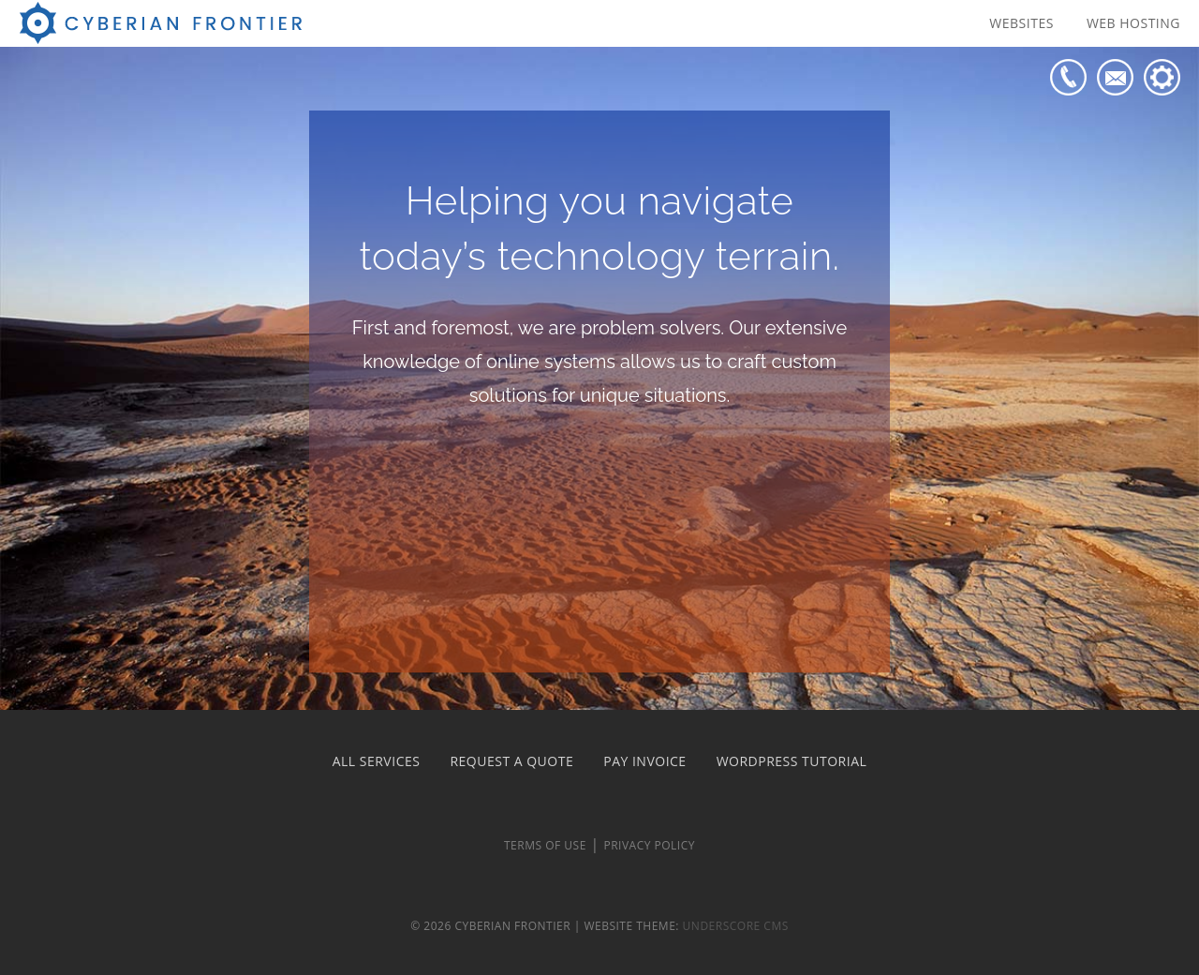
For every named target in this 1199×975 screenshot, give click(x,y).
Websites (1021, 23)
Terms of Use (545, 845)
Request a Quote (511, 761)
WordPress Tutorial (792, 761)
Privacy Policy (649, 845)
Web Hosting (1133, 23)
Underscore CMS (736, 926)
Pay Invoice (644, 761)
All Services (377, 761)
